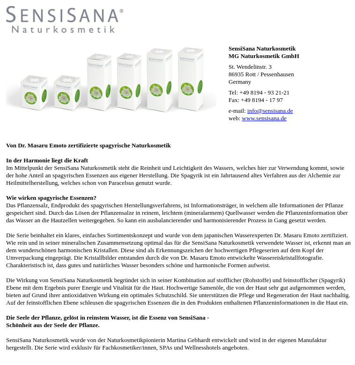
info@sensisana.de (270, 110)
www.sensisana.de (264, 118)
